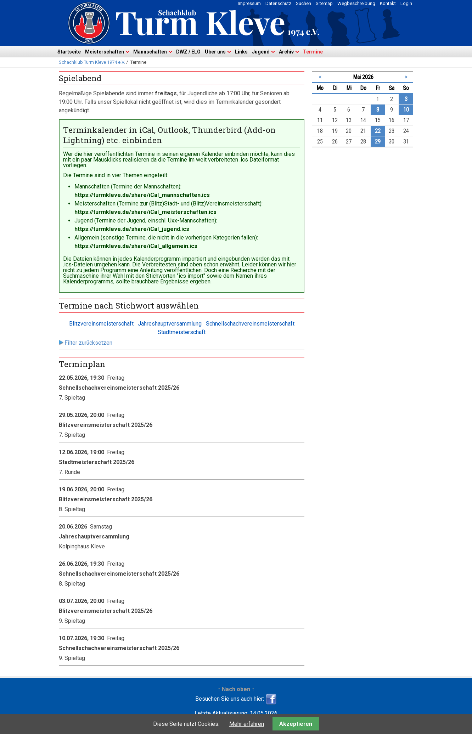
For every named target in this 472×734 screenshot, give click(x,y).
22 (378, 131)
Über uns (215, 52)
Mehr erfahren (246, 724)
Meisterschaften (104, 52)
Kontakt (388, 3)
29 (378, 141)
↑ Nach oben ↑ (236, 689)
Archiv (286, 52)
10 (406, 109)
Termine (313, 52)
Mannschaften (150, 52)
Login (406, 3)
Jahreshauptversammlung (170, 323)
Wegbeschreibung (356, 3)
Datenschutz (278, 3)
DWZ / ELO (188, 52)
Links (241, 52)
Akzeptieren (295, 724)
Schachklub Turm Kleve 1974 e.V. (92, 62)
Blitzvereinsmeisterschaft (101, 323)
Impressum (249, 3)
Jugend (261, 52)
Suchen (303, 3)
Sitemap (324, 3)
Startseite (69, 52)
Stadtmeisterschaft (182, 332)
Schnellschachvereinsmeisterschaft (250, 323)
